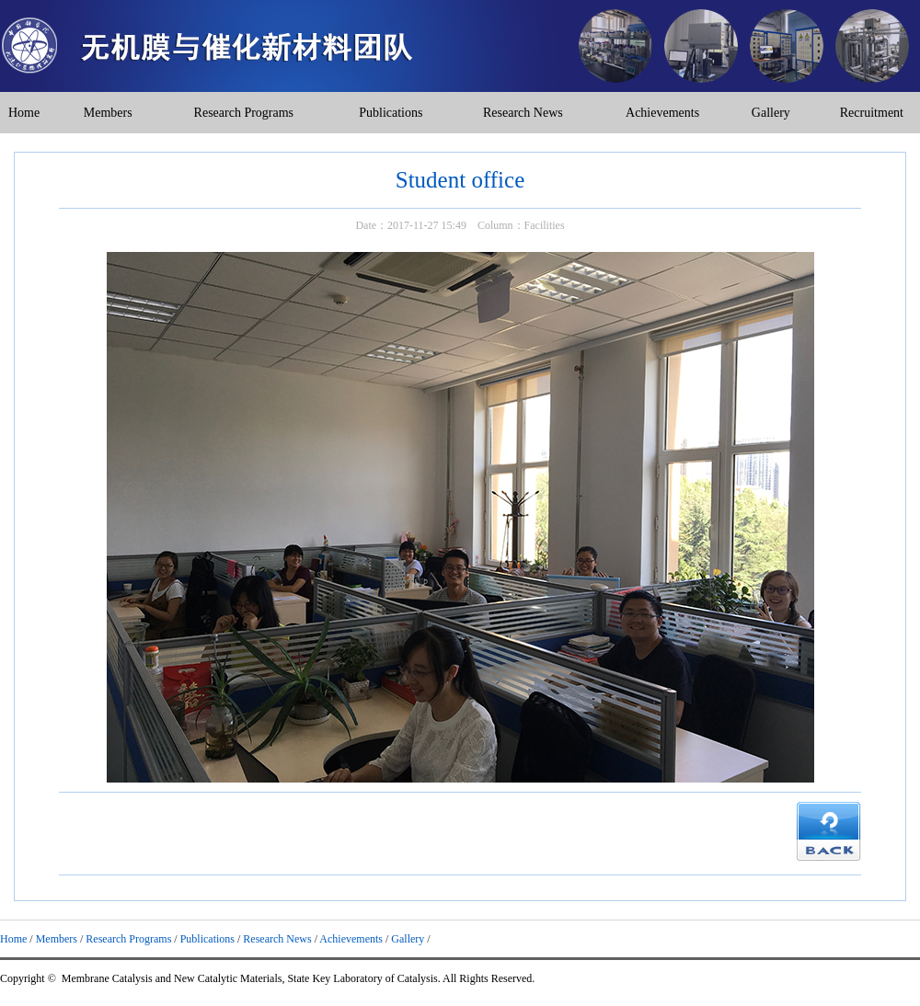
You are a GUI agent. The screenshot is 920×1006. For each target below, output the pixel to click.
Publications (390, 113)
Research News (523, 113)
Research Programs (243, 113)
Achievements (662, 113)
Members (108, 113)
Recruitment (871, 113)
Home (24, 113)
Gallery (771, 113)
